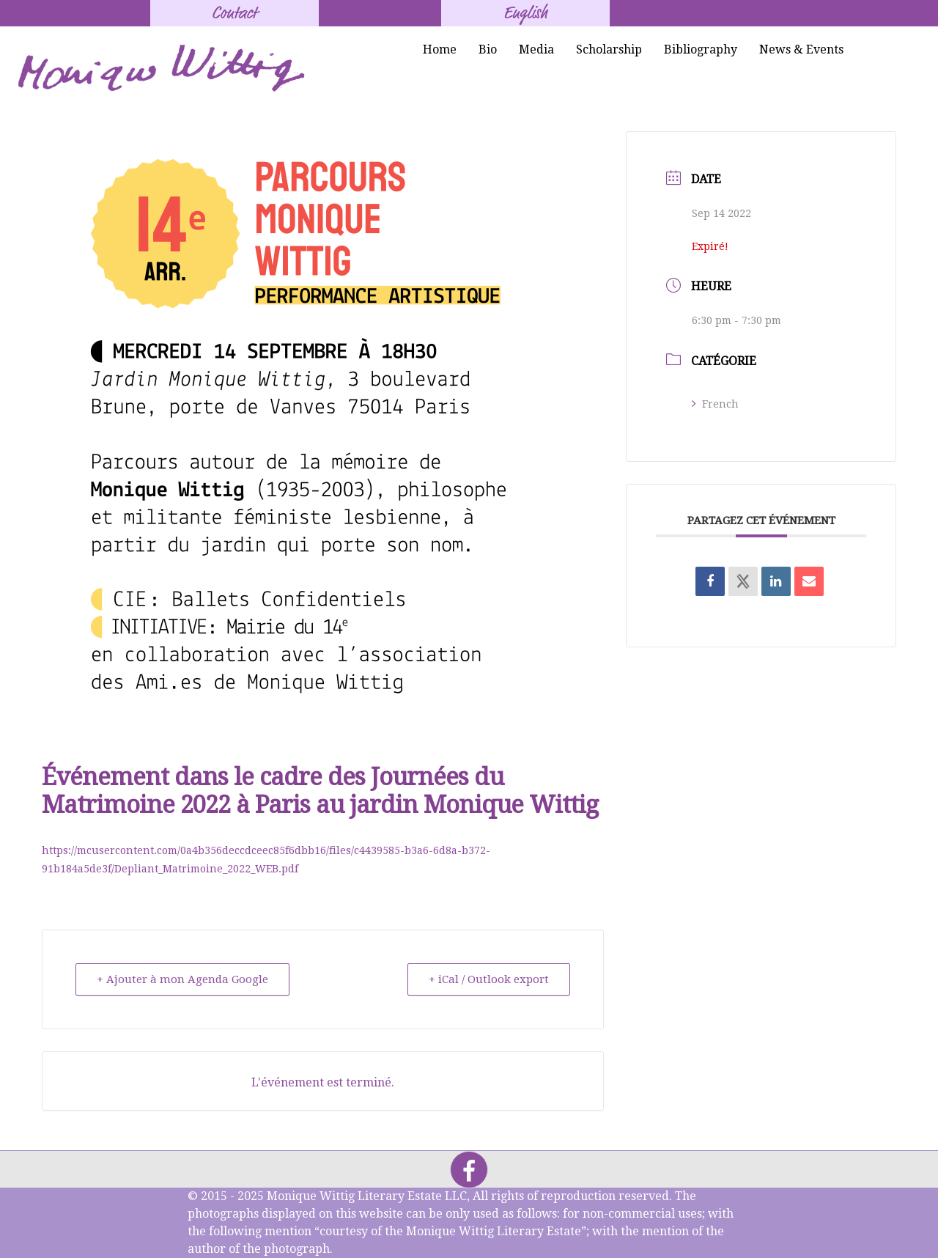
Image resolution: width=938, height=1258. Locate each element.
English (525, 13)
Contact (234, 13)
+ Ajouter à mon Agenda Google (182, 979)
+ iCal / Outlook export (489, 979)
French (715, 404)
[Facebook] (468, 1169)
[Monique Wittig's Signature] (164, 69)
